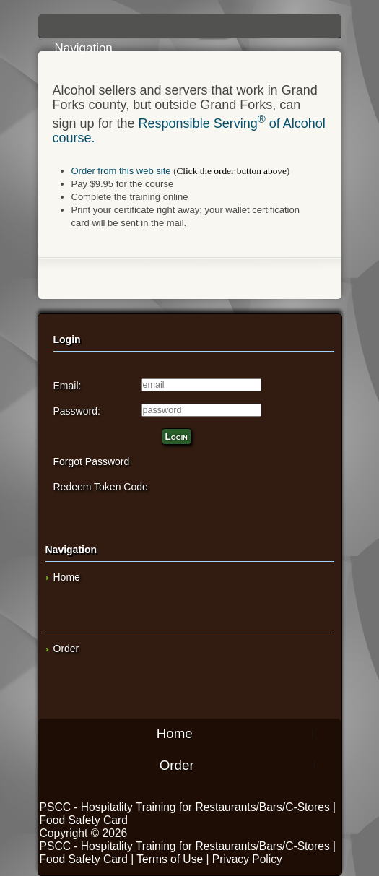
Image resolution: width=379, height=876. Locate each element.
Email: (67, 385)
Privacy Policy (247, 859)
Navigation (193, 31)
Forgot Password (91, 461)
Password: (76, 411)
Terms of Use (169, 859)
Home (66, 577)
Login (176, 436)
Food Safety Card (84, 820)
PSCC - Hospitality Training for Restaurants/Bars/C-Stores (185, 807)
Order (66, 648)
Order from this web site (121, 170)
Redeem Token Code (100, 487)
